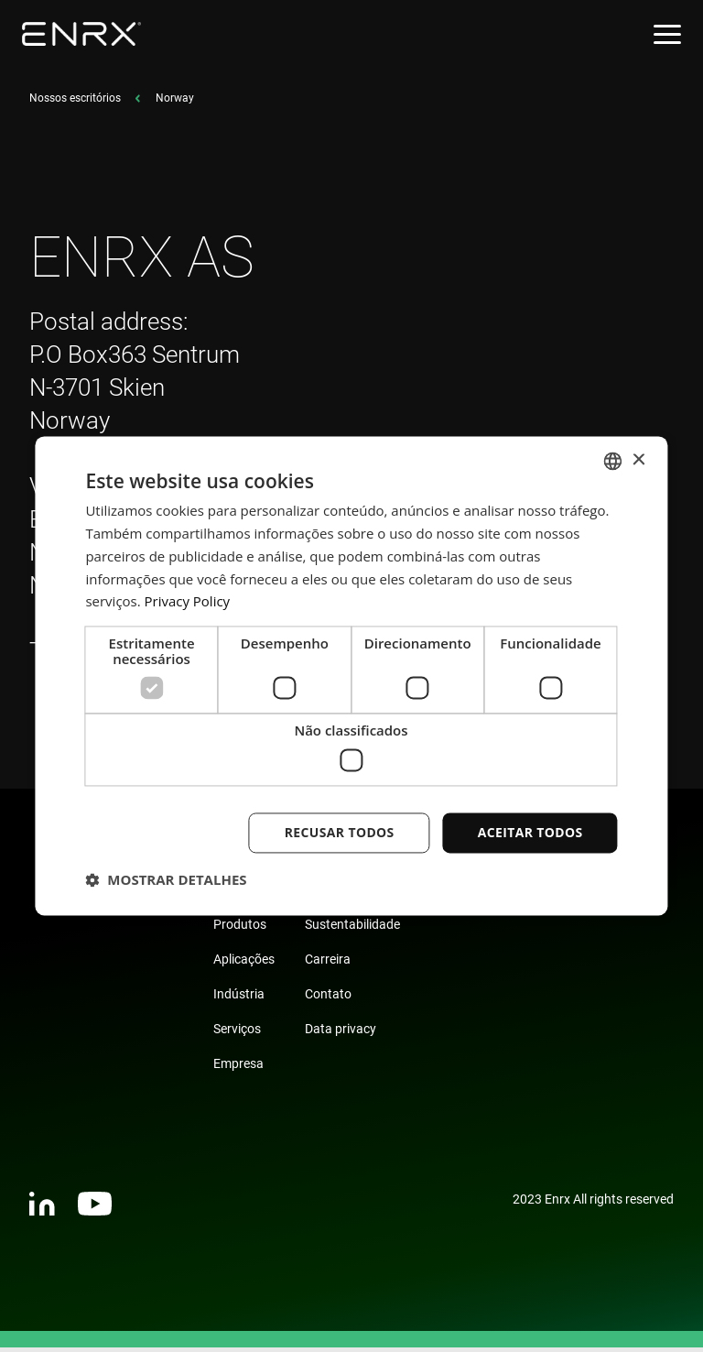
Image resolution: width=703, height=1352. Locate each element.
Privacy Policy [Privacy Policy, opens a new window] (188, 602)
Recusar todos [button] (339, 832)
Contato (328, 998)
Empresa (238, 1068)
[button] (165, 880)
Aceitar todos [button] (529, 832)
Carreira (328, 963)
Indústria (239, 998)
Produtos (239, 928)
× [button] (638, 460)
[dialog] (351, 675)
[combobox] (613, 461)
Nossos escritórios (75, 102)
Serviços (237, 1033)
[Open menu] (667, 34)
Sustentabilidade (352, 928)
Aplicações (244, 963)
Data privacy (340, 1033)
